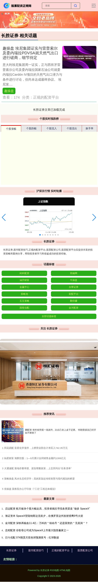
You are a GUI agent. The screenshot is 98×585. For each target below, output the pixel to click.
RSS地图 (54, 570)
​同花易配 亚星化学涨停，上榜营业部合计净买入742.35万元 (36, 448)
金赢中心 (24, 287)
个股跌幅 (31, 128)
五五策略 (24, 300)
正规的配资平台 (61, 550)
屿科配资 (24, 273)
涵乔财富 (24, 280)
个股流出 (72, 128)
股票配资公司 (85, 550)
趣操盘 (9, 91)
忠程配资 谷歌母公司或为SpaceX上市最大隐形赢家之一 (37, 530)
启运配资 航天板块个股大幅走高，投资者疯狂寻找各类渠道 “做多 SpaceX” (47, 508)
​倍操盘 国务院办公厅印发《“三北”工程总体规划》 (30, 489)
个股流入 (51, 128)
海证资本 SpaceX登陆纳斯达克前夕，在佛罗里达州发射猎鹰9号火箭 (44, 515)
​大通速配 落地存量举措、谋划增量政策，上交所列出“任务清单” (37, 468)
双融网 (73, 273)
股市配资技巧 (36, 550)
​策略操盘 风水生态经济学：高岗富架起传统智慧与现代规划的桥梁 (39, 478)
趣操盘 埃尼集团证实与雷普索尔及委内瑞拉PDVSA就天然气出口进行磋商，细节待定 (30, 53)
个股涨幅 (11, 128)
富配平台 (73, 293)
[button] (4, 217)
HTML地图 (65, 570)
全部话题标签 (49, 316)
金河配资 (73, 307)
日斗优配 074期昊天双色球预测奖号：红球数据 (32, 537)
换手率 (89, 128)
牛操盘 (73, 280)
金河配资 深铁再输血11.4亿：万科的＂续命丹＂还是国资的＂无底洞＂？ (46, 523)
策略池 (24, 293)
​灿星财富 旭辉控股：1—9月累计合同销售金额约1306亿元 (35, 458)
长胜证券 (11, 550)
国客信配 (24, 307)
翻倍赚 (73, 300)
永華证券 (73, 287)
